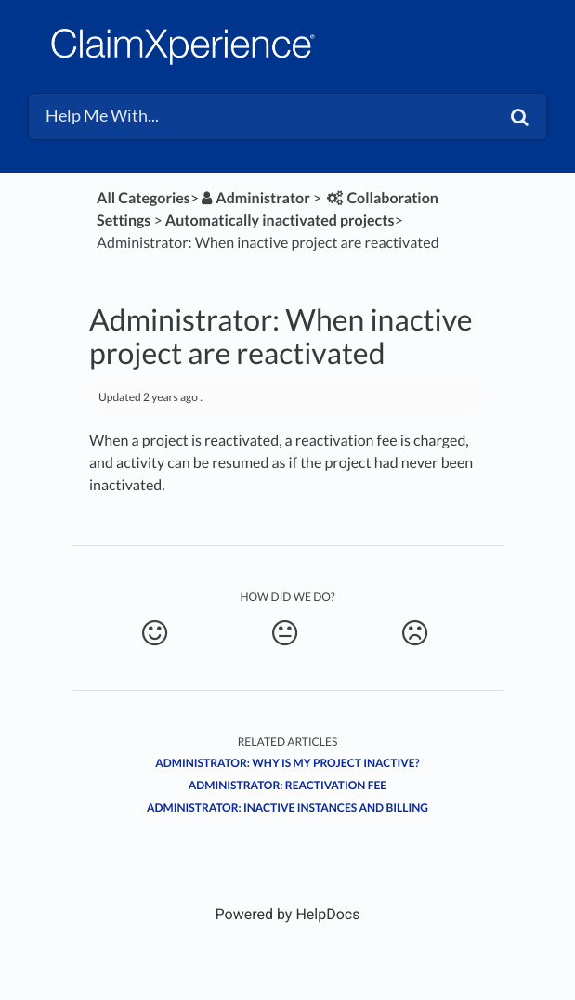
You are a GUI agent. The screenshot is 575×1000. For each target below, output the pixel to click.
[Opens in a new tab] (288, 914)
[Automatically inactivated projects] (280, 220)
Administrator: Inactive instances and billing (287, 807)
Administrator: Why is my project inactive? (287, 763)
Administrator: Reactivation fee (287, 785)
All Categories (143, 198)
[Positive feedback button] (154, 633)
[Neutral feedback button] (284, 633)
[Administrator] (254, 198)
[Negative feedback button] (414, 633)
